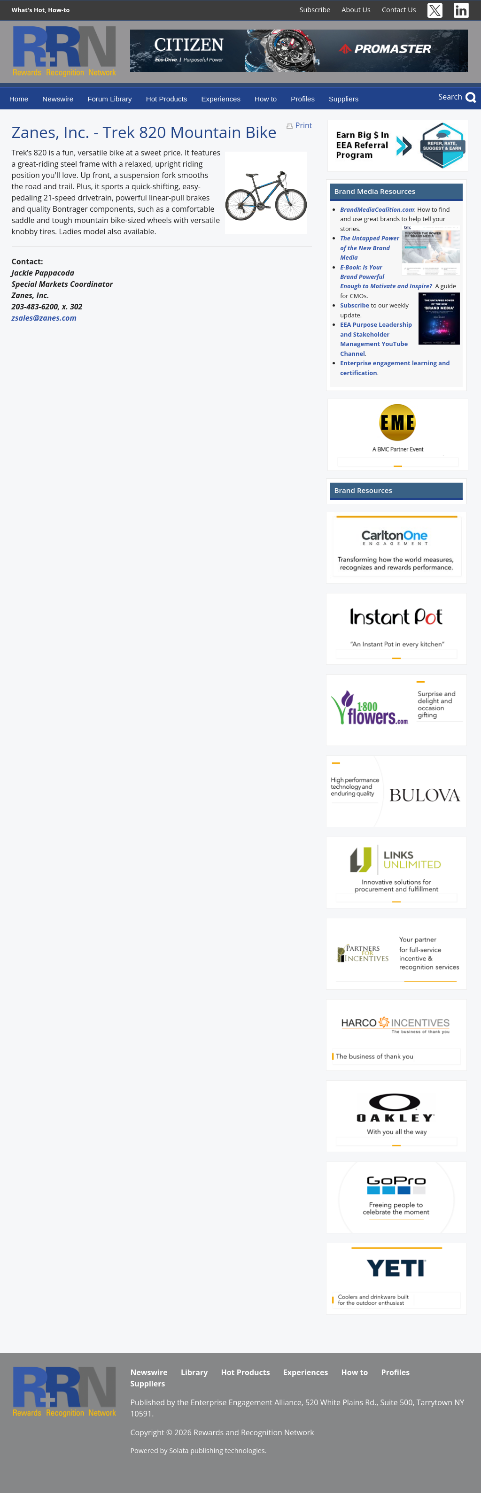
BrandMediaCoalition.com (377, 209)
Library (194, 1372)
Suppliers (343, 99)
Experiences (220, 99)
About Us (356, 9)
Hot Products (166, 99)
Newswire (57, 99)
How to (266, 99)
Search (450, 97)
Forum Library (109, 99)
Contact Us (399, 9)
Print (303, 125)
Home (19, 99)
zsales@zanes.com (44, 318)
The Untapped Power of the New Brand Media (369, 248)
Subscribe (315, 9)
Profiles (303, 99)
